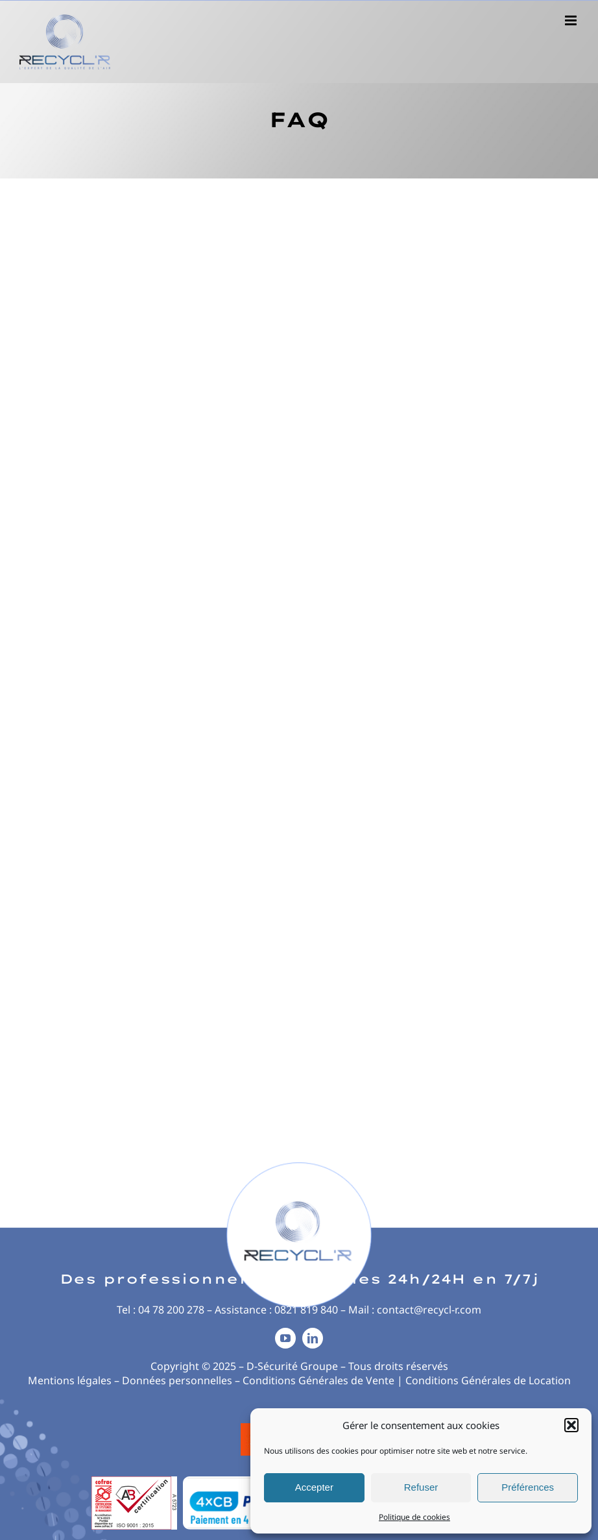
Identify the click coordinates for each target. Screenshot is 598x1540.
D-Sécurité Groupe (292, 1366)
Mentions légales (70, 1380)
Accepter (314, 1487)
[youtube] (285, 1338)
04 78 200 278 (171, 1309)
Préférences (527, 1487)
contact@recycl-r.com (429, 1309)
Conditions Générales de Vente (318, 1380)
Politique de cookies (414, 1516)
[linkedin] (312, 1338)
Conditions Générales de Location (488, 1380)
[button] (571, 1425)
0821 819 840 (306, 1309)
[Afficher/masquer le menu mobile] (572, 20)
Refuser (421, 1487)
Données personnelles (177, 1380)
